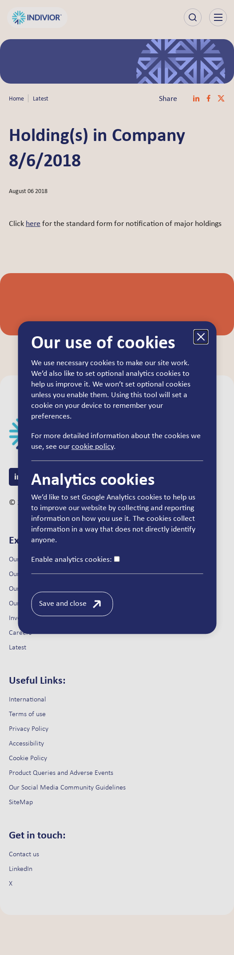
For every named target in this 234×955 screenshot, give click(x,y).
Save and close (63, 603)
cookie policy (92, 446)
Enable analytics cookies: (75, 559)
